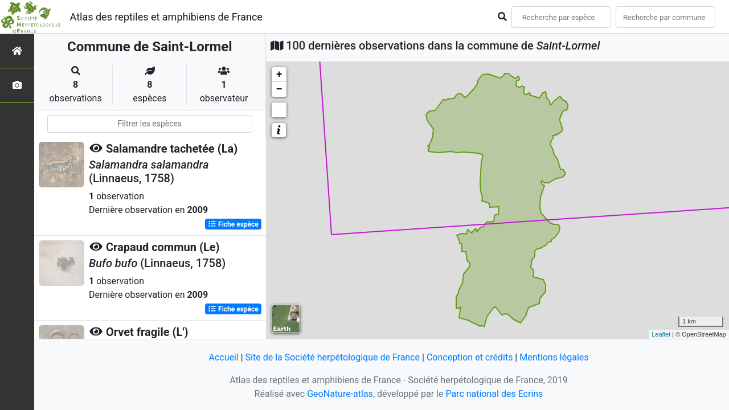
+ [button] (279, 74)
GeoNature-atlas (340, 393)
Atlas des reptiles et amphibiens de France (166, 17)
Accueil (223, 357)
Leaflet (661, 334)
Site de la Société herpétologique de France (332, 357)
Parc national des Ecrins (494, 393)
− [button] (279, 89)
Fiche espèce (233, 224)
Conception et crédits (470, 357)
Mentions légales (553, 357)
